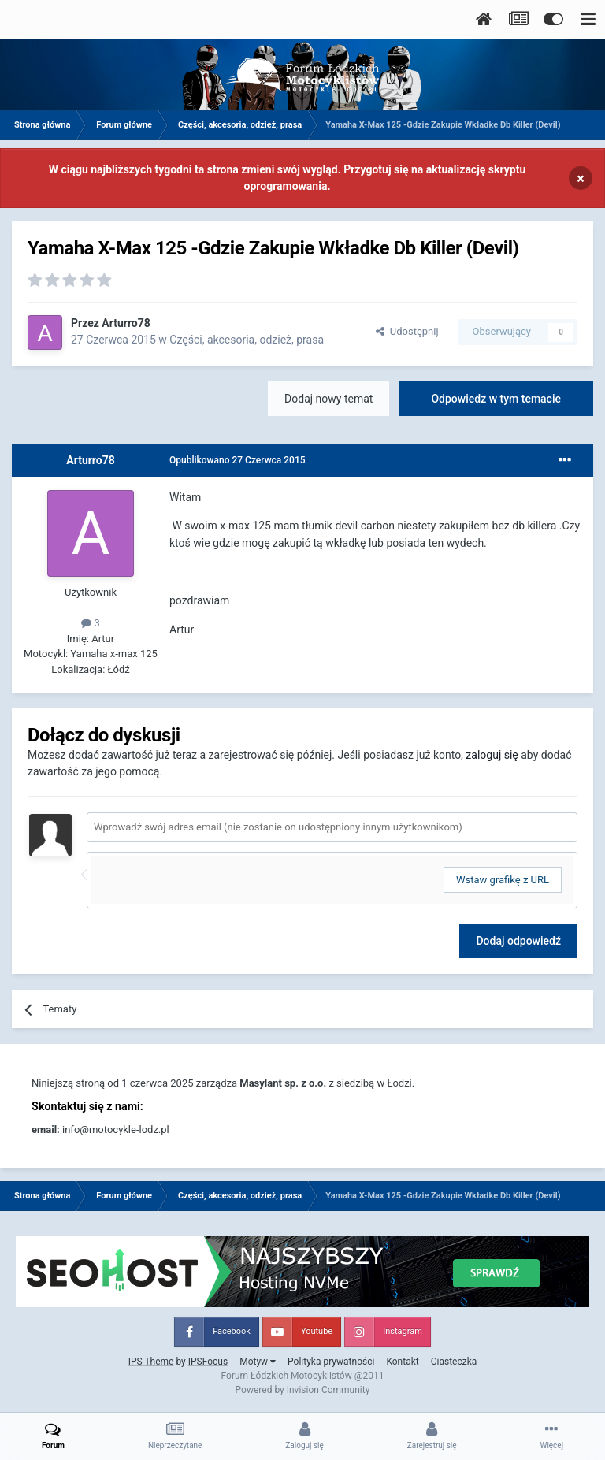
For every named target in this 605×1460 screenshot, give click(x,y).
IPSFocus (208, 1361)
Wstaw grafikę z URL (502, 880)
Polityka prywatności (331, 1361)
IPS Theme (151, 1361)
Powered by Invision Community (303, 1389)
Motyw (257, 1361)
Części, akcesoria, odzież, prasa (246, 339)
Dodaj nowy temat (328, 398)
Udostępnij (407, 331)
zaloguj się (492, 755)
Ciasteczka (454, 1361)
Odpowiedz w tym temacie (496, 398)
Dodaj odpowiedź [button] (518, 940)
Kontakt (402, 1361)
